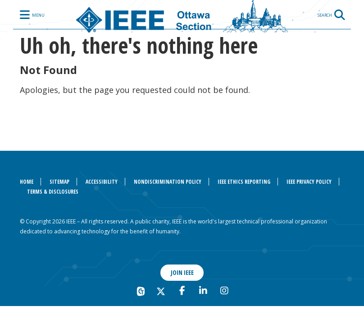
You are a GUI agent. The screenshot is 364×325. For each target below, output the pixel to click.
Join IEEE (182, 272)
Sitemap (59, 182)
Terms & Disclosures (52, 191)
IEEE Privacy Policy (309, 182)
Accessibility (102, 182)
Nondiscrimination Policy (167, 182)
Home (26, 182)
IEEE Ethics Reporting (244, 182)
